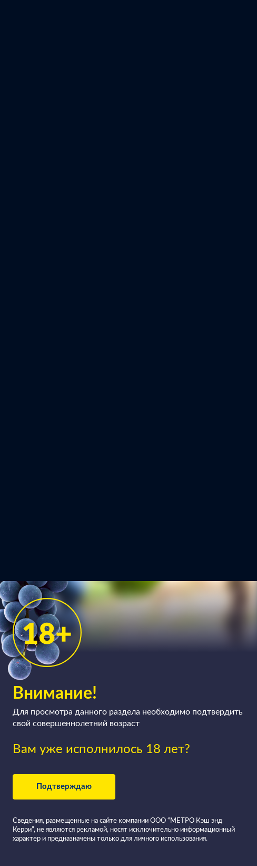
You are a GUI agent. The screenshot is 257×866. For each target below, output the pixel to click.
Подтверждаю (64, 787)
